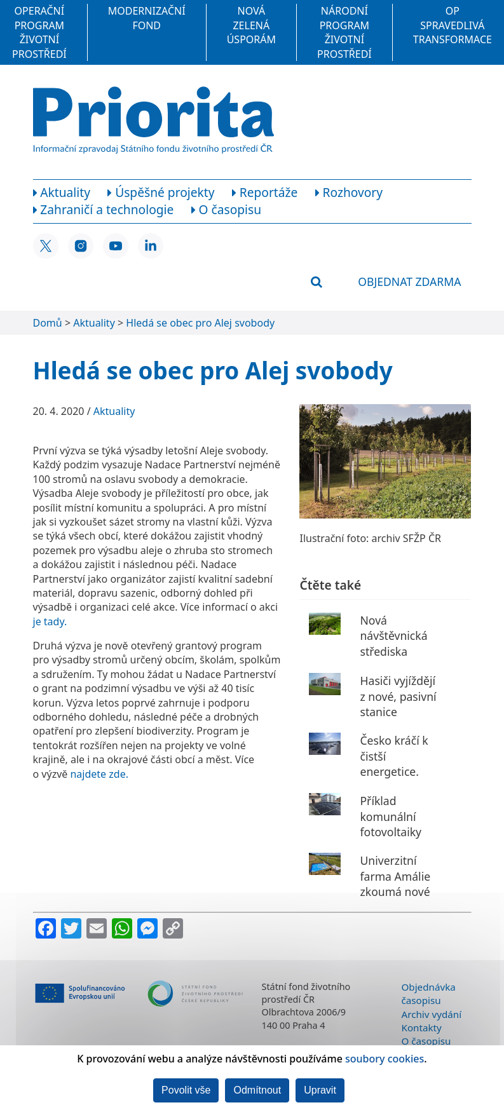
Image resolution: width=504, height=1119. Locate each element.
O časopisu (426, 1040)
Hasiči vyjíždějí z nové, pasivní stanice (398, 696)
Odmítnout (257, 1090)
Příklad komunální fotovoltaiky (390, 816)
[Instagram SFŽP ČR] (80, 246)
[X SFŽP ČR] (45, 246)
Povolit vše (185, 1090)
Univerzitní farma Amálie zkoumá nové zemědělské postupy (395, 892)
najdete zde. (99, 774)
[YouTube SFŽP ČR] (115, 246)
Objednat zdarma (409, 281)
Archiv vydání (432, 1014)
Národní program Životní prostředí (344, 32)
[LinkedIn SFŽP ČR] (150, 246)
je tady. (50, 621)
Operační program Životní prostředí (39, 32)
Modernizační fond (147, 18)
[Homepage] (153, 120)
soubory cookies (384, 1059)
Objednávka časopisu (429, 993)
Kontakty (422, 1027)
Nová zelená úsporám (251, 25)
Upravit (320, 1090)
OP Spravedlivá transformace (452, 25)
